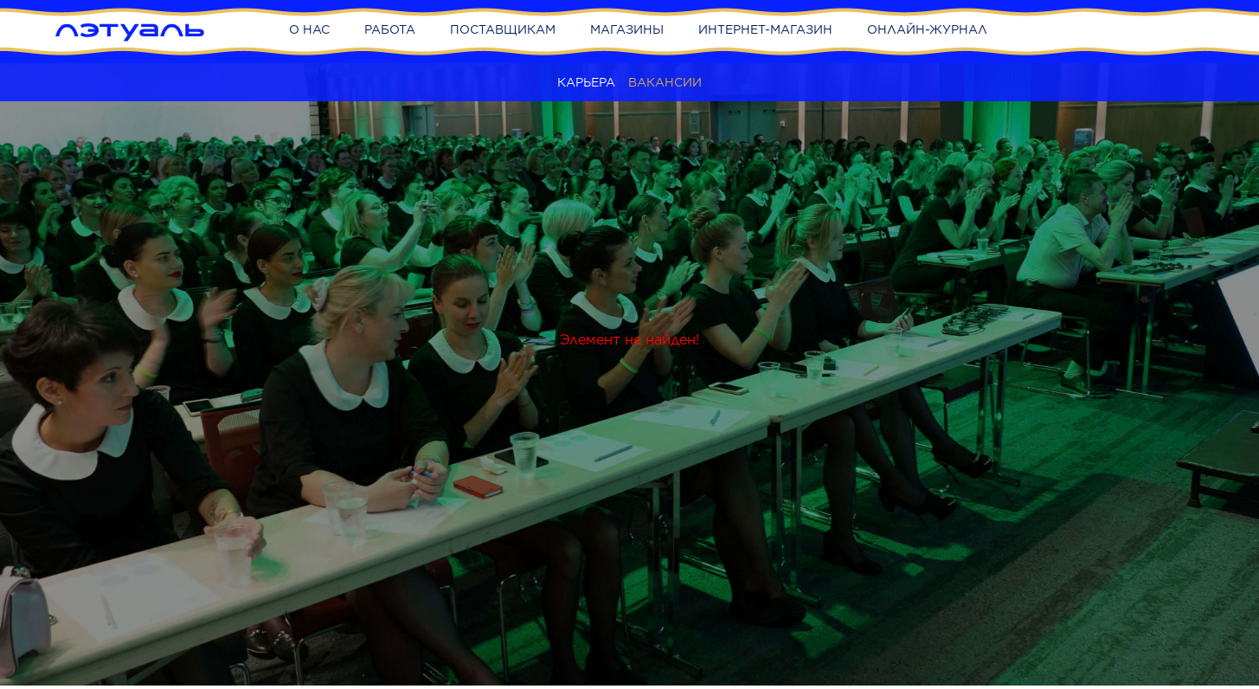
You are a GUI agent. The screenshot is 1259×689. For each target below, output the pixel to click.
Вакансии (665, 82)
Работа (389, 29)
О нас (309, 29)
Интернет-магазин (765, 29)
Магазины (627, 29)
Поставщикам (503, 29)
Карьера (586, 82)
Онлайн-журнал (927, 29)
